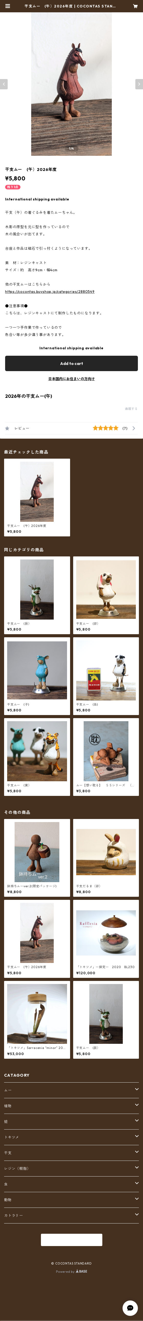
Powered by (71, 1272)
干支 (8, 1153)
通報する (131, 409)
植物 (8, 1106)
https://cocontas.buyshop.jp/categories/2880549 (50, 291)
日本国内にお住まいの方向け (71, 379)
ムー (8, 1090)
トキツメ (11, 1137)
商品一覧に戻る (72, 1240)
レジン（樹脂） (17, 1168)
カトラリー (13, 1215)
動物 (8, 1200)
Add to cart (71, 363)
